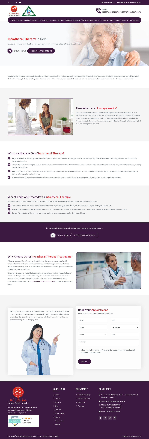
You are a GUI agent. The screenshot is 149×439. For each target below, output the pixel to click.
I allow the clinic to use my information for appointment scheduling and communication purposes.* (108, 352)
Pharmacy (76, 20)
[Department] (124, 328)
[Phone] (92, 328)
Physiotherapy (43, 20)
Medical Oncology (16, 20)
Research (125, 20)
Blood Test (53, 20)
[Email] (124, 321)
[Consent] (79, 351)
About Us (68, 20)
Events (96, 20)
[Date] (124, 335)
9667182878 (136, 12)
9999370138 (106, 12)
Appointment (58, 413)
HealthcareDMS (135, 436)
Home (56, 395)
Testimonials (104, 20)
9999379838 (126, 12)
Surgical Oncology (30, 20)
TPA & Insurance (87, 20)
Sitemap (57, 424)
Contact (117, 20)
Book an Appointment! (41, 51)
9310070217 (116, 12)
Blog (112, 20)
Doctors (61, 20)
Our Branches (134, 20)
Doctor (56, 398)
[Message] (108, 343)
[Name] (92, 321)
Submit (84, 362)
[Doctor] (92, 335)
